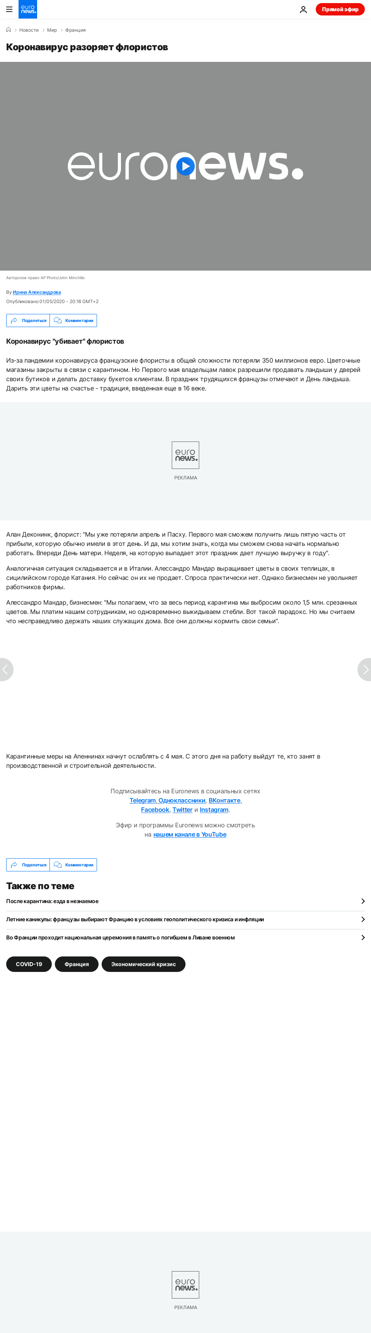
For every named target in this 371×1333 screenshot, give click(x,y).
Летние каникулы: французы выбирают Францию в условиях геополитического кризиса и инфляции (135, 919)
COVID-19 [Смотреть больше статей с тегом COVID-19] (29, 964)
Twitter (182, 809)
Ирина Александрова (37, 292)
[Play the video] (185, 166)
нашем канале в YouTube (189, 834)
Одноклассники (181, 800)
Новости (29, 30)
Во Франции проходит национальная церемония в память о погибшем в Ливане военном (120, 937)
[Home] (8, 29)
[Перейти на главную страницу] (28, 9)
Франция (75, 30)
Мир (52, 30)
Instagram (214, 809)
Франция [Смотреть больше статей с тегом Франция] (77, 964)
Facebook (155, 809)
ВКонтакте (224, 800)
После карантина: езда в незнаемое (52, 901)
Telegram (142, 800)
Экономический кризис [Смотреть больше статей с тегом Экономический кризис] (143, 964)
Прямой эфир (340, 9)
